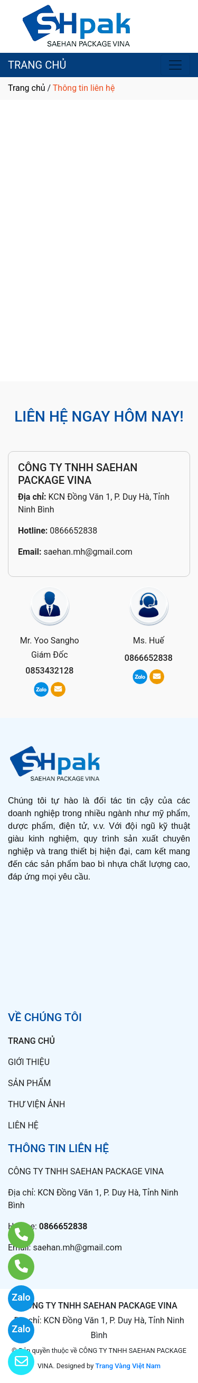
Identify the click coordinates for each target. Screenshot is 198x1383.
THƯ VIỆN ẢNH (36, 1104)
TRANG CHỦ (37, 65)
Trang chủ (26, 88)
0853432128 (49, 671)
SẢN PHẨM (29, 1083)
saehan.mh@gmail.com (87, 552)
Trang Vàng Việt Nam (128, 1366)
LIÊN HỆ (23, 1125)
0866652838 (73, 531)
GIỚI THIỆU (29, 1062)
